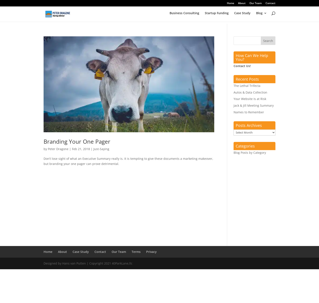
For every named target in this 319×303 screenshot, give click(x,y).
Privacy (151, 252)
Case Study (242, 15)
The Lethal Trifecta (247, 86)
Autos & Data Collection (250, 92)
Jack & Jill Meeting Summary (254, 105)
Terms (136, 252)
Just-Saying (101, 149)
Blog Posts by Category (250, 153)
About (242, 3)
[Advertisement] (129, 209)
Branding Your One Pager (77, 141)
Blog (259, 15)
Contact (270, 3)
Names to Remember (249, 112)
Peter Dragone (58, 149)
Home (230, 3)
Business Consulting (184, 15)
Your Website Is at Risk (250, 99)
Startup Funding (217, 15)
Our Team (255, 3)
